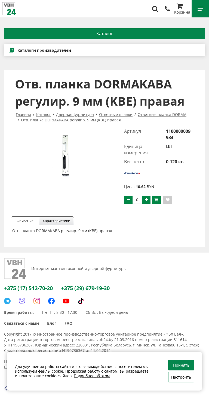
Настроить (181, 377)
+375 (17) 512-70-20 (28, 288)
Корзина (182, 9)
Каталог (104, 33)
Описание (25, 220)
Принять (181, 365)
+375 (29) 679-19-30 (85, 288)
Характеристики (56, 220)
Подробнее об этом (92, 375)
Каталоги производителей (39, 50)
